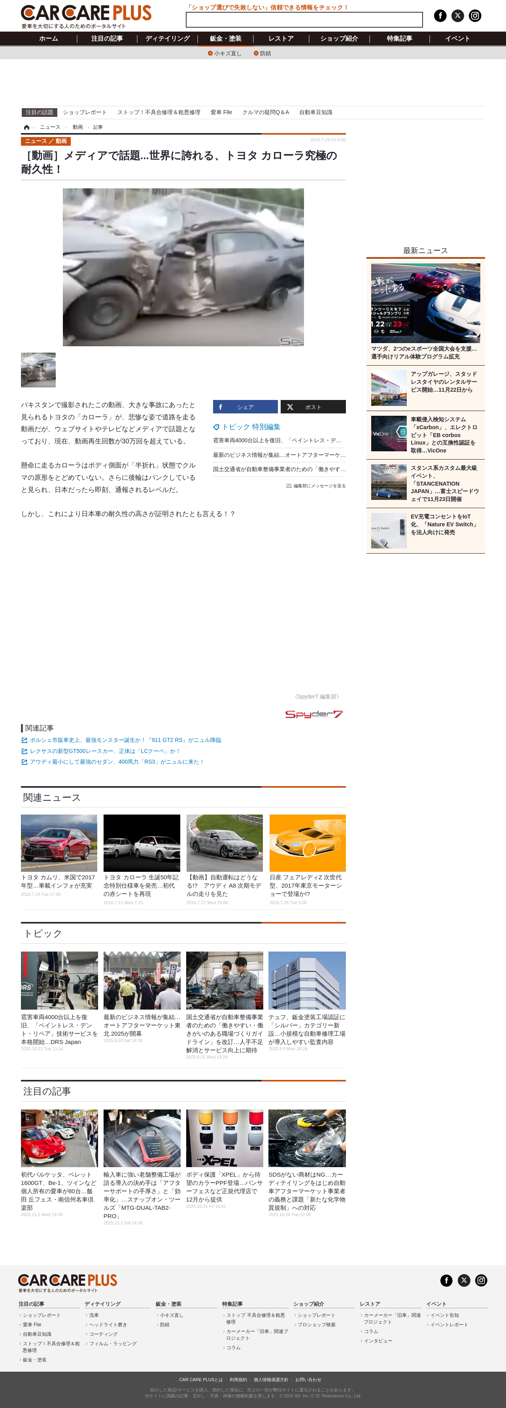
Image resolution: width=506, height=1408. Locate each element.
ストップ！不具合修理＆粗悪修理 (158, 112)
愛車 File (221, 112)
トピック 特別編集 (251, 427)
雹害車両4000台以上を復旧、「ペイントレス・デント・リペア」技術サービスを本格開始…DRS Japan (341, 440)
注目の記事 (107, 39)
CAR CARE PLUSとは (201, 1379)
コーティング (103, 1334)
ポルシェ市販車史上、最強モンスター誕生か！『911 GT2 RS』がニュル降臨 (125, 740)
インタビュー (378, 1341)
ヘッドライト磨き (108, 1324)
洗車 (94, 1315)
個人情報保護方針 (271, 1379)
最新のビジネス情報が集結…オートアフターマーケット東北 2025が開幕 (303, 455)
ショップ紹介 (339, 39)
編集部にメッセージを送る (316, 485)
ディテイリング (167, 39)
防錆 (265, 52)
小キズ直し (228, 52)
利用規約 (238, 1379)
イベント (457, 39)
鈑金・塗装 (226, 39)
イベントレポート (449, 1324)
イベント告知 (444, 1315)
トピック (43, 933)
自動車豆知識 (315, 112)
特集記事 (399, 39)
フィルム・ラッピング (113, 1343)
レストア (281, 39)
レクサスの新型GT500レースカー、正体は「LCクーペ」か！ (105, 751)
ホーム (48, 39)
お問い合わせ (308, 1379)
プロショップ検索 (317, 1324)
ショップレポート (85, 112)
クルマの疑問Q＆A (265, 112)
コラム (234, 1347)
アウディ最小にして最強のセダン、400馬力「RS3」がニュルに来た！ (117, 761)
